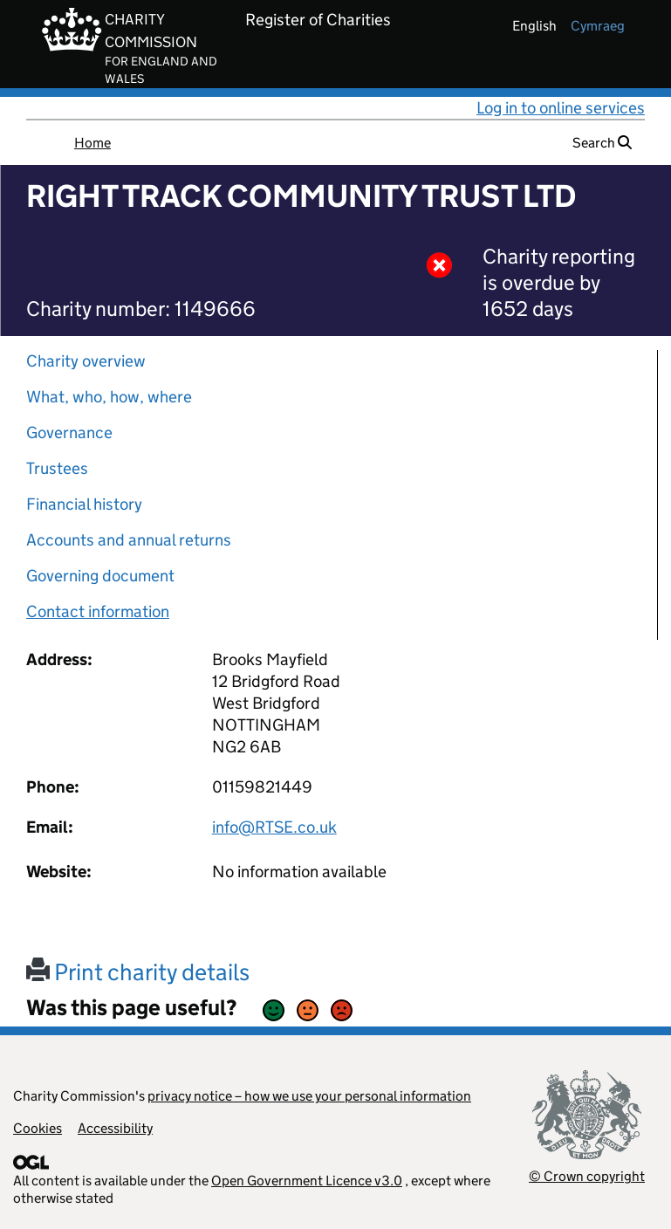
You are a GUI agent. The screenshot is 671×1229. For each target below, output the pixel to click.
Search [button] (602, 142)
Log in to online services (560, 108)
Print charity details (138, 972)
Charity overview (86, 361)
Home (92, 142)
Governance (69, 432)
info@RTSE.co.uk (274, 827)
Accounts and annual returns (128, 540)
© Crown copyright (587, 1176)
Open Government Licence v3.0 (306, 1180)
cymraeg (598, 25)
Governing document (100, 576)
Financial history (84, 504)
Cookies (37, 1128)
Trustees (57, 468)
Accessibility (115, 1128)
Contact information (97, 611)
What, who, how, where (109, 397)
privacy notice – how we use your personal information (309, 1096)
